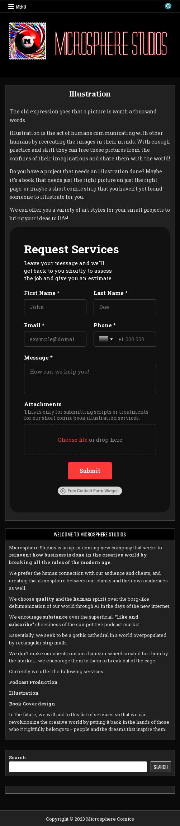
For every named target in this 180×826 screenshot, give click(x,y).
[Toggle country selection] (106, 339)
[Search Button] (168, 6)
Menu (21, 6)
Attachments (43, 404)
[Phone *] (134, 339)
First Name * (42, 292)
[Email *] (55, 339)
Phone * (105, 325)
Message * (38, 357)
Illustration (90, 94)
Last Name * (111, 292)
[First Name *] (55, 306)
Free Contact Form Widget (89, 491)
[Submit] (90, 470)
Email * (34, 325)
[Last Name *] (124, 306)
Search (17, 757)
